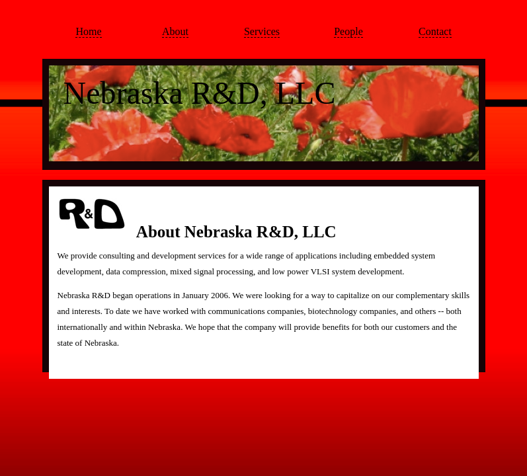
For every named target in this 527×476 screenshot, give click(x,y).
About (175, 31)
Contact (435, 31)
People (348, 31)
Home (88, 31)
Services (262, 31)
